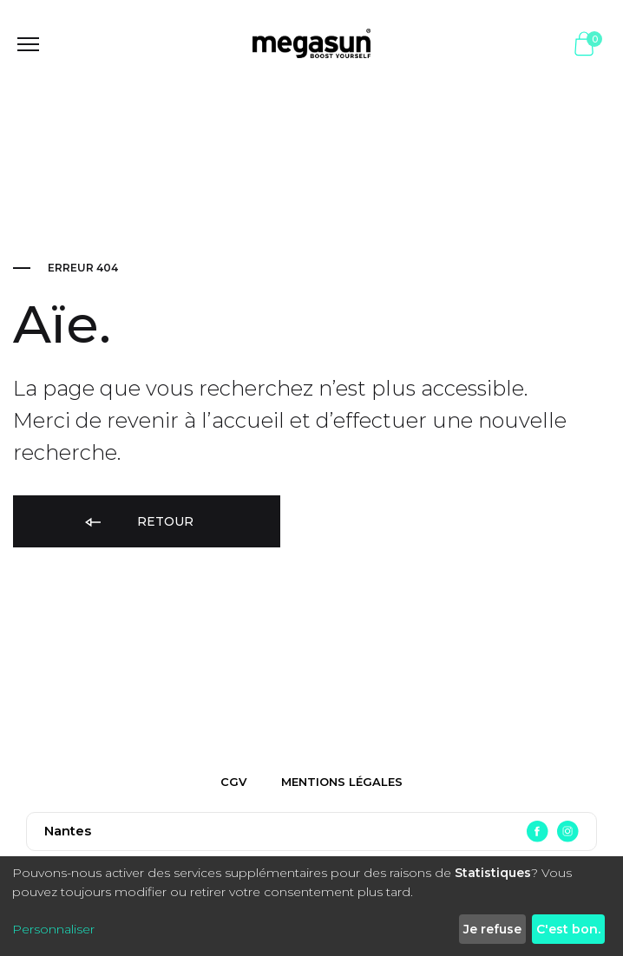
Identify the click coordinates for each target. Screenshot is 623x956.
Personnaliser (53, 929)
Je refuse (492, 929)
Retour (137, 523)
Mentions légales (342, 782)
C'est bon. (568, 929)
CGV (233, 782)
